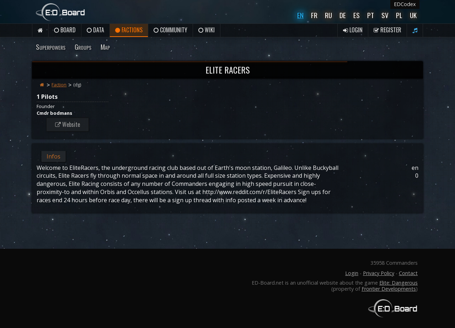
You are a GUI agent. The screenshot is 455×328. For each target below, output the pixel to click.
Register (387, 30)
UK (413, 15)
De (342, 15)
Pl (399, 15)
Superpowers (50, 47)
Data (95, 30)
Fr (314, 15)
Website (67, 124)
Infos (53, 156)
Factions (129, 30)
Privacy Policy (378, 273)
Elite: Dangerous (398, 282)
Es (356, 15)
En (300, 15)
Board (65, 30)
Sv (385, 15)
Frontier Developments (389, 288)
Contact (408, 273)
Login (353, 30)
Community (170, 30)
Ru (328, 15)
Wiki (206, 30)
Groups (83, 47)
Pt (370, 15)
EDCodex (405, 4)
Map (105, 47)
